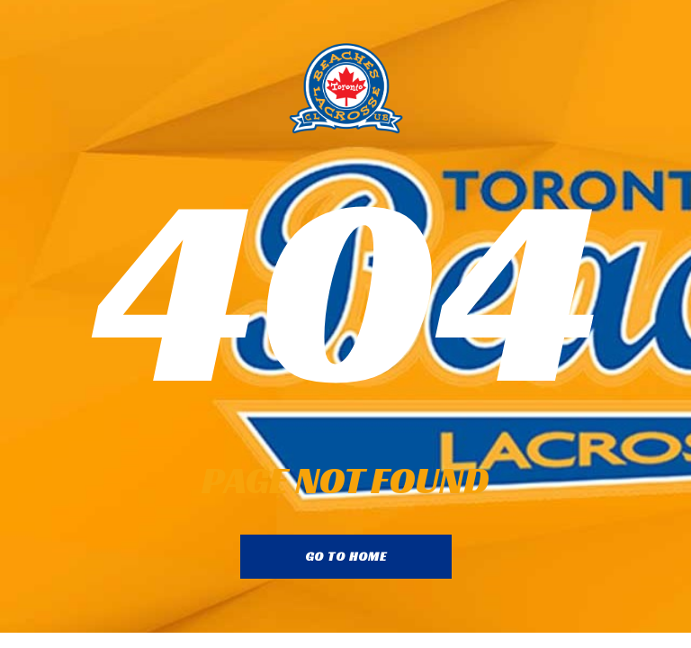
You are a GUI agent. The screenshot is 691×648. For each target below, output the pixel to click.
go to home (346, 556)
